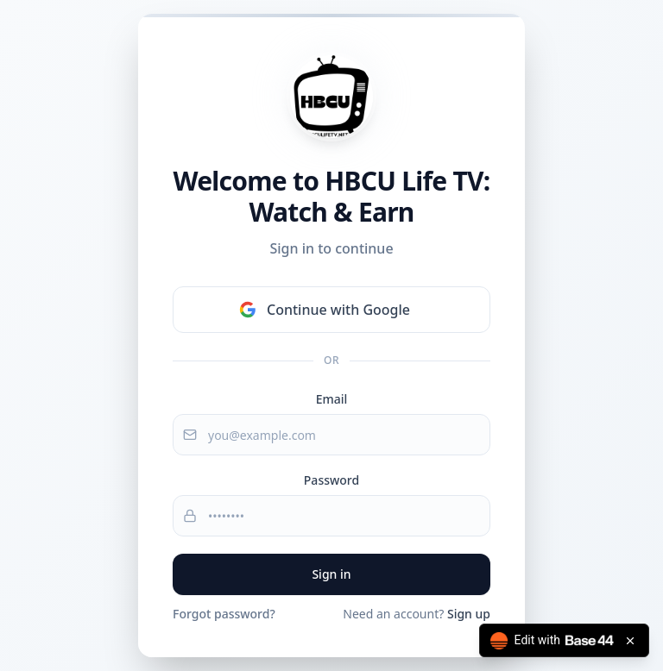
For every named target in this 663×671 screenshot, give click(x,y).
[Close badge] (630, 641)
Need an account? (416, 613)
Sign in (331, 574)
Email (332, 399)
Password (331, 480)
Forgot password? (224, 613)
